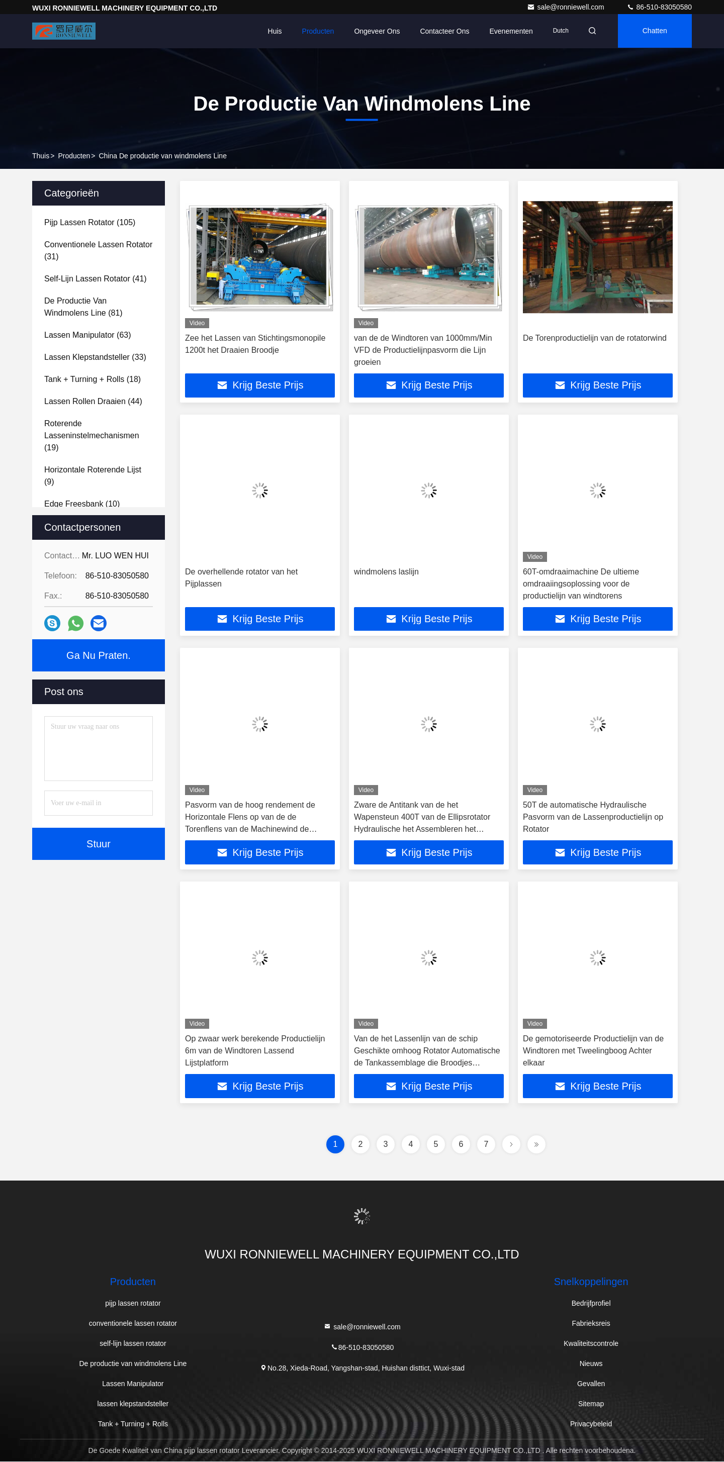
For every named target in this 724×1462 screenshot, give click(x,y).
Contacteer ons (441, 31)
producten (74, 156)
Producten (315, 31)
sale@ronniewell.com (566, 7)
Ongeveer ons (374, 31)
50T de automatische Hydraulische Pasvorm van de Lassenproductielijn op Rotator (593, 817)
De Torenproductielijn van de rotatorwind (595, 338)
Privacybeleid (591, 1424)
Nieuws (591, 1364)
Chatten (654, 31)
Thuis (40, 156)
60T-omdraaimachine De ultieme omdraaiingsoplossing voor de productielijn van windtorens (581, 583)
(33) (95, 357)
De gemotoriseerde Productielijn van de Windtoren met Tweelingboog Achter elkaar (593, 1051)
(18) (92, 379)
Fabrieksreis (591, 1324)
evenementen (507, 31)
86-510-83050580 (659, 7)
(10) (82, 504)
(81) (83, 307)
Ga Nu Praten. (98, 655)
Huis (271, 31)
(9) (92, 475)
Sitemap (591, 1404)
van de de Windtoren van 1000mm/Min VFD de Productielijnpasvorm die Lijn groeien (423, 350)
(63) (87, 335)
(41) (95, 278)
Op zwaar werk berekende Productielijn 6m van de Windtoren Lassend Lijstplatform (255, 1051)
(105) (89, 222)
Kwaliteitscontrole (591, 1344)
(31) (98, 250)
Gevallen (591, 1384)
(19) (91, 435)
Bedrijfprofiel (591, 1304)
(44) (93, 401)
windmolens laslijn (386, 571)
